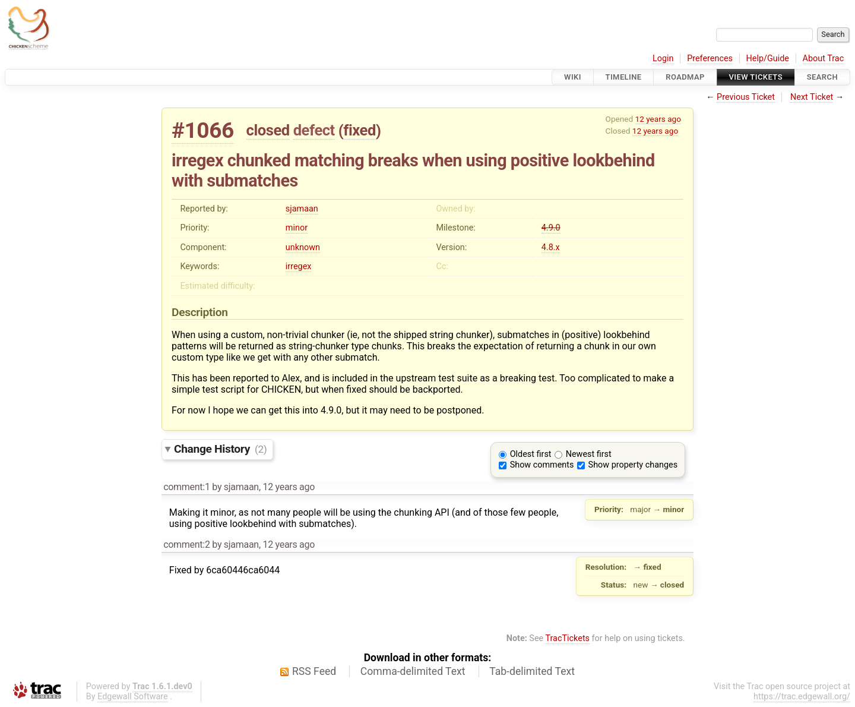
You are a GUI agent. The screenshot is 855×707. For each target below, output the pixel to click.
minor (297, 228)
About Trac (823, 58)
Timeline (624, 76)
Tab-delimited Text (532, 671)
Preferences (710, 58)
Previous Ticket (746, 97)
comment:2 (186, 544)
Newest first (589, 454)
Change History (220, 449)
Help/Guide (767, 58)
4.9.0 (551, 228)
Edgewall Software (132, 697)
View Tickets (756, 76)
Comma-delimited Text (413, 671)
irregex (299, 266)
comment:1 (186, 487)
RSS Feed (314, 671)
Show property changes (632, 465)
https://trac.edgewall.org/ (801, 697)
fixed (359, 130)
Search (822, 76)
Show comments (542, 465)
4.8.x (551, 247)
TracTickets (567, 638)
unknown (303, 247)
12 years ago (658, 119)
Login (663, 58)
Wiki (572, 76)
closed (268, 130)
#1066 (203, 130)
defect (314, 130)
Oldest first (531, 454)
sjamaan (302, 209)
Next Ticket (811, 97)
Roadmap (685, 76)
